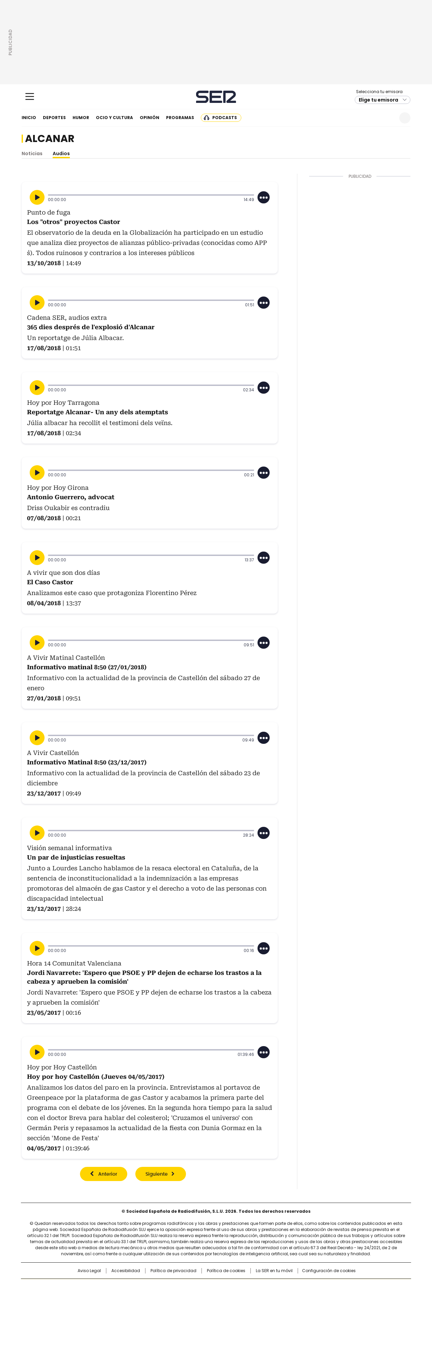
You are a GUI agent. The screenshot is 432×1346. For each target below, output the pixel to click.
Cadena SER (216, 96)
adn (313, 1287)
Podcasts (224, 117)
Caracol (338, 1287)
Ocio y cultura (114, 117)
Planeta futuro (307, 1298)
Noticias (32, 153)
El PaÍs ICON (228, 1307)
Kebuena (335, 1298)
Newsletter (388, 117)
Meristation (321, 1307)
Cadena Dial (254, 1298)
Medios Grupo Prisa (79, 1310)
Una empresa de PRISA (79, 1293)
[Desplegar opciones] (264, 197)
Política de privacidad (173, 1270)
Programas (180, 117)
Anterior (107, 1174)
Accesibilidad (125, 1270)
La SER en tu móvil (274, 1270)
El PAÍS (136, 1287)
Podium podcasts (199, 1307)
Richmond (134, 1307)
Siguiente (156, 1174)
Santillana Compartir (235, 1287)
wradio (203, 1298)
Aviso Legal (89, 1270)
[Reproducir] (37, 197)
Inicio (29, 117)
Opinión (149, 117)
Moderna (168, 1307)
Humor (81, 117)
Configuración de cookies (329, 1270)
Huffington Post (146, 1298)
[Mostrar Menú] (30, 96)
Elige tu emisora (378, 99)
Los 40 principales (166, 1287)
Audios (61, 153)
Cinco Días (229, 1298)
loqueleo (287, 1307)
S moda (257, 1307)
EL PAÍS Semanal (278, 1298)
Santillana (198, 1287)
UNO (182, 1298)
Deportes (54, 117)
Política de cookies (226, 1270)
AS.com (290, 1287)
